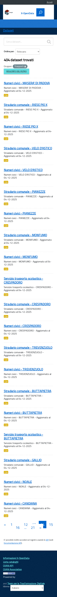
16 (18, 527)
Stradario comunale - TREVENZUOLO (28, 347)
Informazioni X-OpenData (16, 558)
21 (33, 527)
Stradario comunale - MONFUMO (25, 235)
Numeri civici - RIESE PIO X (21, 126)
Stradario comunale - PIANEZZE (24, 191)
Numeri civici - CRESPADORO (22, 325)
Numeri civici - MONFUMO (21, 256)
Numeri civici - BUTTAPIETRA (23, 412)
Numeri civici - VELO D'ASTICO (23, 170)
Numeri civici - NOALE (18, 481)
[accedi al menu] (48, 12)
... (25, 527)
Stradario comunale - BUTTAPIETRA (27, 391)
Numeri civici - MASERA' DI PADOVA (27, 83)
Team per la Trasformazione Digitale (26, 583)
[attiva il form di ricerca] (40, 12)
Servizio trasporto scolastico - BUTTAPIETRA (23, 436)
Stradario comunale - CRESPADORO (27, 304)
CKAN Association (12, 569)
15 (51, 524)
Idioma (6, 586)
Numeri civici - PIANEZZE (20, 213)
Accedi (49, 2)
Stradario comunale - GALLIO (22, 460)
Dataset (8, 30)
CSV (6, 95)
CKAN (8, 580)
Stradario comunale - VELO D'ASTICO (28, 148)
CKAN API (8, 565)
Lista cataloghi (10, 562)
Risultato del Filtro (16, 71)
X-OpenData (27, 13)
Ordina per (9, 51)
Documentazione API (12, 543)
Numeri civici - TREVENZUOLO (23, 369)
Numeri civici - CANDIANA (20, 503)
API (47, 539)
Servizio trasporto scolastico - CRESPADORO (23, 280)
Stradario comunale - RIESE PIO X (25, 104)
